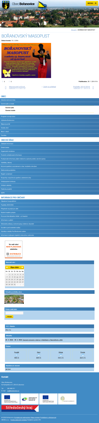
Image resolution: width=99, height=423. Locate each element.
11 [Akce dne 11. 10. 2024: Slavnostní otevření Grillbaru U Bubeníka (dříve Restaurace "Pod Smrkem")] (17, 277)
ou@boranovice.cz (13, 391)
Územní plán (9, 108)
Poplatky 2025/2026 (7, 205)
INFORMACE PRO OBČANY (13, 197)
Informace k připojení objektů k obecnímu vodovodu (17, 235)
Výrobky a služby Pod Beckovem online (13, 231)
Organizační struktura (8, 151)
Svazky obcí (5, 128)
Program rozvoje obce (8, 116)
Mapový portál (5, 124)
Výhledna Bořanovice (7, 120)
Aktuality (74, 30)
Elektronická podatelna (8, 170)
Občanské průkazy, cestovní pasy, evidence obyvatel (17, 224)
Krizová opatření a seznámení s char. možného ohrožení (19, 166)
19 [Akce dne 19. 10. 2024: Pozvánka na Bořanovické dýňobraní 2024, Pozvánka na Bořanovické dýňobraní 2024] (20, 279)
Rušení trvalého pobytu (8, 212)
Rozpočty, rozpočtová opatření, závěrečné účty (16, 178)
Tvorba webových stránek (18, 420)
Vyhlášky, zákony (6, 162)
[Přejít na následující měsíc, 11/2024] (22, 267)
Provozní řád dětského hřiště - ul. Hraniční (14, 216)
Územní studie (10, 110)
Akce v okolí (5, 131)
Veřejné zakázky (6, 185)
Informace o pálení (7, 220)
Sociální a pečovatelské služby (10, 228)
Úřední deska (5, 147)
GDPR (3, 193)
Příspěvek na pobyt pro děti (9, 209)
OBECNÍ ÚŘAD (7, 140)
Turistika (3, 135)
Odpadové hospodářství (8, 201)
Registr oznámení (6, 174)
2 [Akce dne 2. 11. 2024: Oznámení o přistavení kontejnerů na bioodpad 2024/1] (20, 284)
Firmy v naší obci (11, 309)
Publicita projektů (6, 189)
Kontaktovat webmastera (22, 417)
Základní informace (7, 144)
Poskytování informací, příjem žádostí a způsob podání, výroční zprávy (23, 159)
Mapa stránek (35, 417)
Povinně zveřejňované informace (11, 155)
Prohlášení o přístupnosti (48, 417)
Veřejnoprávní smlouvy (8, 181)
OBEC (3, 96)
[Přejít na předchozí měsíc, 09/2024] (7, 267)
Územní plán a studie (7, 104)
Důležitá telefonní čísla (8, 100)
